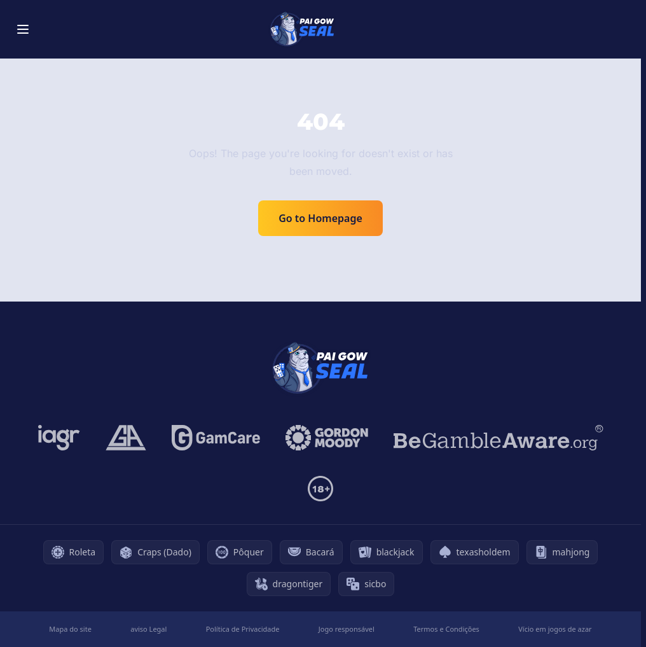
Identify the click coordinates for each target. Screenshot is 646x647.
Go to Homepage (320, 218)
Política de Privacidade (243, 629)
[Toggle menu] (23, 29)
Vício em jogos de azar (554, 629)
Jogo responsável (347, 629)
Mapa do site (70, 629)
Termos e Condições (446, 629)
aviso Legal (148, 629)
